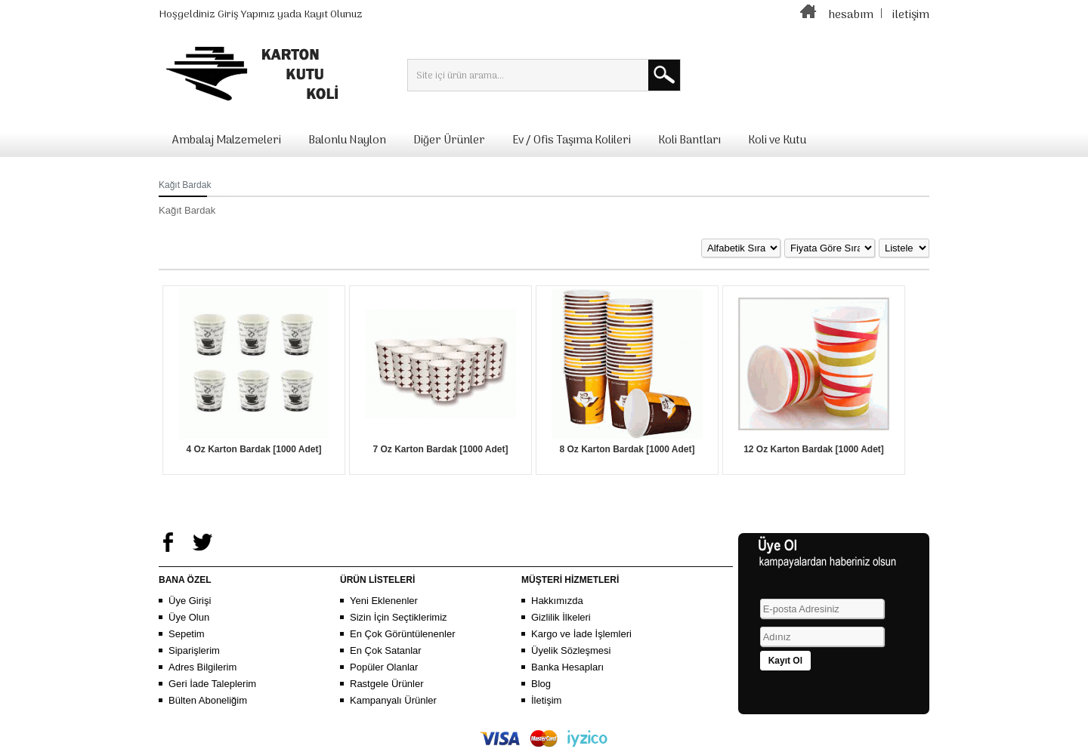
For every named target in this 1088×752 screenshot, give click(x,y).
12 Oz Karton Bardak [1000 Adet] (813, 449)
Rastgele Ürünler (387, 683)
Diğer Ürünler (449, 140)
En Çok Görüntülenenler (402, 634)
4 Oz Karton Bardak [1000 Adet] (254, 449)
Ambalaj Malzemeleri (226, 140)
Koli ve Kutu (777, 140)
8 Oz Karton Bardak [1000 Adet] (627, 449)
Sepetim (186, 634)
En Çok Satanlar (386, 650)
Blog (541, 683)
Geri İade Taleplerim (212, 683)
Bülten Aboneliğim (207, 700)
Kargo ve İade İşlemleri (581, 634)
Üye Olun (188, 617)
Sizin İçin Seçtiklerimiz (398, 617)
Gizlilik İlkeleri (561, 617)
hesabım (850, 15)
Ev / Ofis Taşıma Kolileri (571, 140)
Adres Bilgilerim (202, 667)
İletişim (546, 700)
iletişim (910, 15)
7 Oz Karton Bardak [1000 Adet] (440, 449)
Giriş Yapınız (246, 14)
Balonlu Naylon (347, 140)
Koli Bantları (689, 140)
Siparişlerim (194, 650)
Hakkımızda (557, 600)
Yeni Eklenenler (384, 600)
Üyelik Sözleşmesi (570, 650)
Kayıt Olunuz (333, 14)
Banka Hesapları (567, 667)
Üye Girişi (189, 600)
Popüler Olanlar (384, 667)
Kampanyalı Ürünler (393, 700)
